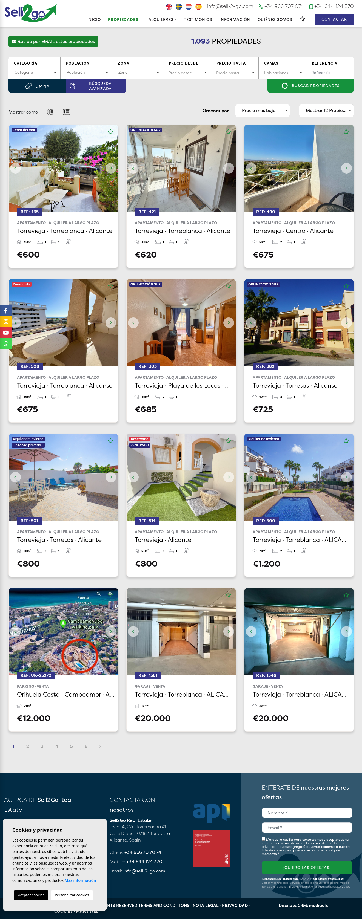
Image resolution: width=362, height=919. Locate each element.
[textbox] (34, 72)
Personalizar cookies (72, 894)
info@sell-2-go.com (230, 6)
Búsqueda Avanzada (91, 86)
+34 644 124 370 (331, 6)
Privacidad (235, 905)
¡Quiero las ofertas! (307, 867)
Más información (80, 880)
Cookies (63, 911)
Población (78, 63)
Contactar (334, 19)
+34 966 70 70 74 (142, 852)
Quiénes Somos (275, 19)
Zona (124, 63)
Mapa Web (87, 911)
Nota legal (206, 905)
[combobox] (34, 72)
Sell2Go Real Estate (30, 13)
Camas (271, 63)
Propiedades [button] (123, 19)
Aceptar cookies (31, 894)
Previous (15, 168)
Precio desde (184, 63)
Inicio (94, 19)
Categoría (26, 63)
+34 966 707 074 (281, 6)
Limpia (37, 86)
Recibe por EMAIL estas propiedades (53, 41)
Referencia (325, 63)
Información (235, 19)
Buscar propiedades (311, 86)
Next (111, 168)
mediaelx (318, 905)
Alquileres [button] (161, 19)
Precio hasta (231, 63)
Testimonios (198, 19)
